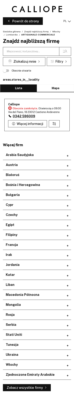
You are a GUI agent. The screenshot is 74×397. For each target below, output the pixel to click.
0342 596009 (24, 116)
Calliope (14, 104)
